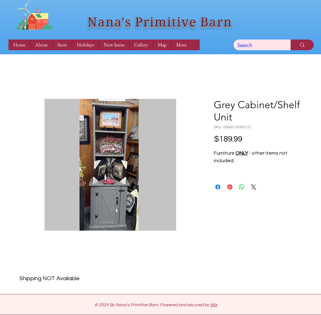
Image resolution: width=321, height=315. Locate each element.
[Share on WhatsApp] (241, 187)
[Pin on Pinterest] (230, 187)
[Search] (257, 45)
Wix (213, 305)
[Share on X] (253, 187)
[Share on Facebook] (218, 187)
